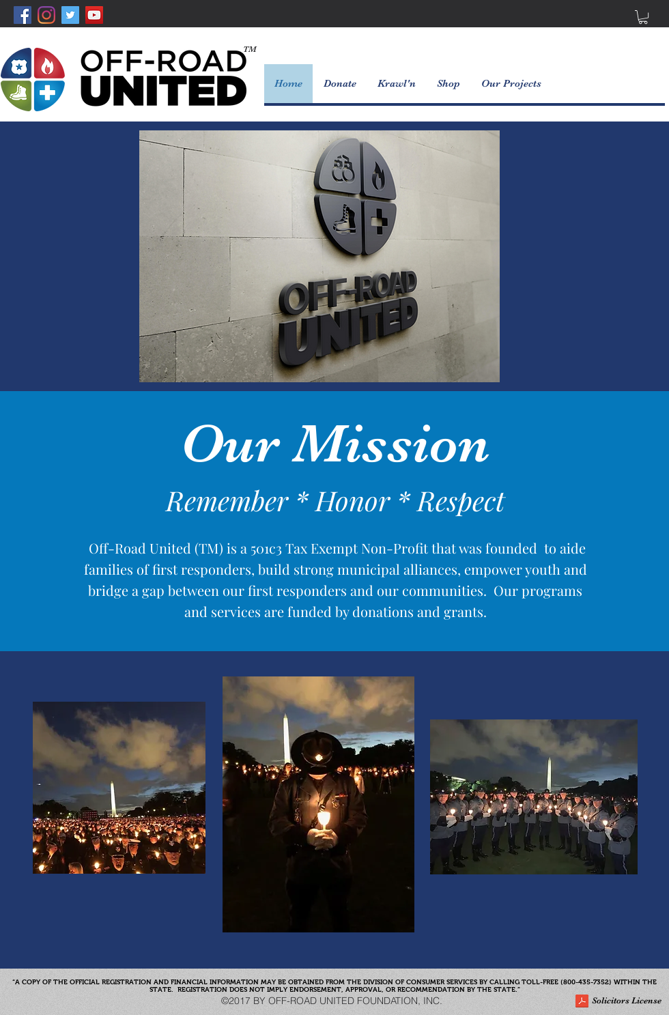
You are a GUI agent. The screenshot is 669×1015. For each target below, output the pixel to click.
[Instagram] (46, 15)
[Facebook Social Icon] (22, 15)
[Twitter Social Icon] (70, 15)
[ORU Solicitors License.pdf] (582, 1002)
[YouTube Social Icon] (94, 15)
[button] (643, 17)
